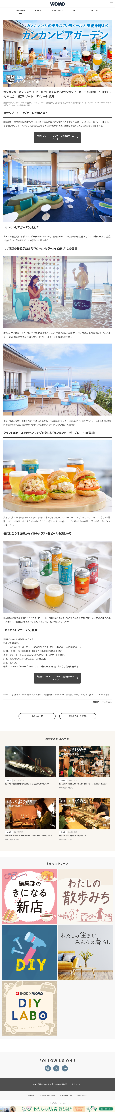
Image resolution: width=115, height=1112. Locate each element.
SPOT (76, 10)
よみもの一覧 (37, 716)
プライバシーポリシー (47, 1095)
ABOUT (94, 10)
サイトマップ (75, 1084)
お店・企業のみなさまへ (42, 1084)
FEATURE (57, 10)
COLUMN (20, 10)
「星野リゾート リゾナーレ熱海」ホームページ (55, 137)
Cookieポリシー (66, 1095)
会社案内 (31, 1095)
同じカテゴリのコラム (78, 716)
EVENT (39, 10)
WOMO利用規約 (61, 1084)
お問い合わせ (82, 1095)
